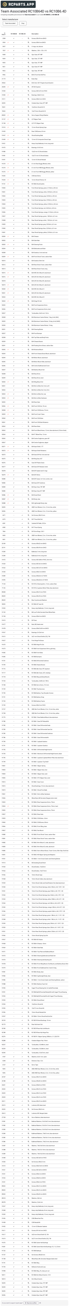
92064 (3, 434)
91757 (3, 709)
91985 (3, 980)
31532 (3, 1178)
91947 (3, 915)
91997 (3, 1016)
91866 (3, 826)
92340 (3, 1052)
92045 (3, 361)
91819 (3, 790)
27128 (3, 1117)
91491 (3, 159)
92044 (3, 357)
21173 (3, 79)
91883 (3, 846)
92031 (3, 329)
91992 (3, 996)
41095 (3, 580)
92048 (3, 374)
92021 (3, 293)
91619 (3, 1238)
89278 (3, 1202)
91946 (3, 911)
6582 (4, 527)
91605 (3, 176)
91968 (3, 943)
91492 (3, 1226)
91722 (3, 1250)
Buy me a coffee (30, 1303)
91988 (3, 984)
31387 (3, 1145)
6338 (4, 1061)
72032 (3, 111)
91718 (3, 677)
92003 (3, 244)
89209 (3, 596)
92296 (3, 1295)
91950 (3, 927)
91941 (3, 891)
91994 (3, 1004)
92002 (3, 240)
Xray (23, 23)
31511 (3, 99)
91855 (3, 810)
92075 (3, 458)
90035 (3, 604)
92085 (3, 491)
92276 (3, 1036)
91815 (3, 786)
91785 (3, 733)
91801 (3, 766)
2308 (4, 38)
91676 (3, 1242)
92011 (3, 1275)
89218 (3, 1198)
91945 (3, 907)
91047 (3, 1206)
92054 (3, 398)
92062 (3, 426)
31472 (3, 559)
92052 (3, 390)
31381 (3, 1121)
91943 (3, 899)
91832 (3, 196)
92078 (3, 471)
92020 (3, 289)
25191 (3, 547)
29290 (3, 87)
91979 (3, 968)
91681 (3, 1246)
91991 (3, 992)
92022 (3, 297)
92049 (3, 378)
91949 (3, 923)
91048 (3, 1210)
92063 (3, 430)
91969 (3, 947)
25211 (3, 1101)
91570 (3, 163)
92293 (3, 1283)
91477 (3, 624)
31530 (3, 572)
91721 (3, 184)
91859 (3, 818)
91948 (3, 919)
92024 (3, 301)
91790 (3, 741)
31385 (3, 1137)
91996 (3, 1012)
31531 (3, 1174)
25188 (3, 1081)
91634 (3, 180)
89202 (3, 1186)
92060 (3, 418)
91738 (3, 1259)
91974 (3, 959)
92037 (3, 333)
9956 (4, 75)
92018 (3, 281)
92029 (3, 321)
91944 (3, 903)
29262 (3, 83)
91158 (3, 616)
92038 (3, 337)
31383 (3, 1129)
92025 (3, 305)
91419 (3, 620)
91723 (3, 681)
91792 (3, 749)
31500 (3, 1162)
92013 (3, 268)
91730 (3, 693)
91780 (3, 721)
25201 (3, 1085)
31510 (3, 1166)
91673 (3, 648)
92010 (3, 260)
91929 (3, 883)
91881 (3, 838)
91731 (3, 697)
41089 (3, 576)
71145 (3, 588)
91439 (3, 131)
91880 (3, 834)
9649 (4, 58)
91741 (3, 1263)
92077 (3, 466)
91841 (3, 232)
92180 (3, 1028)
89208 (3, 592)
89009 (3, 115)
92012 (3, 264)
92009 (3, 256)
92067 (3, 442)
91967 (3, 939)
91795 (3, 757)
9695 (4, 1069)
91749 (3, 705)
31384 (3, 1133)
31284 (3, 555)
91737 (3, 1254)
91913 (3, 862)
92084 (3, 487)
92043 (3, 353)
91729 (3, 689)
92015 (3, 273)
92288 (3, 1040)
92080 (3, 479)
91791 (3, 745)
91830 (3, 188)
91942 (3, 895)
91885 (3, 850)
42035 (3, 103)
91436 (3, 1218)
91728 (3, 685)
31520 (3, 563)
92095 (3, 507)
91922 (3, 871)
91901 (3, 858)
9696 (4, 1073)
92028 (3, 317)
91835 (3, 208)
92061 (3, 422)
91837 (3, 216)
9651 (4, 66)
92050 (3, 382)
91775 (3, 717)
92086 (3, 495)
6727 (4, 1065)
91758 (3, 713)
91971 (3, 951)
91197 (3, 119)
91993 (3, 1000)
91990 (3, 988)
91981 (3, 972)
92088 (3, 503)
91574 (3, 167)
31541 (3, 1182)
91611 (3, 1230)
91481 (3, 155)
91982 (3, 976)
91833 (3, 200)
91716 (3, 669)
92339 (3, 1048)
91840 (3, 228)
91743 (3, 1267)
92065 (3, 438)
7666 (4, 531)
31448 (3, 1157)
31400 (3, 95)
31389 (3, 1153)
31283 (3, 551)
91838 (3, 220)
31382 (3, 1125)
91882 (3, 842)
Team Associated (10, 23)
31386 (3, 1141)
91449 (3, 139)
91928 (3, 879)
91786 (3, 737)
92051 (3, 386)
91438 (3, 1222)
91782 (3, 725)
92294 (3, 1287)
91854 (3, 806)
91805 (3, 778)
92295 (3, 1291)
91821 (3, 794)
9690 (4, 535)
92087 (3, 499)
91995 (3, 1008)
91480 (3, 151)
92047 (3, 370)
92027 (3, 313)
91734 (3, 701)
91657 (3, 640)
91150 (3, 612)
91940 (3, 887)
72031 (3, 107)
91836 (3, 212)
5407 (4, 46)
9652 (4, 70)
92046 (3, 365)
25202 (3, 1089)
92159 (3, 1020)
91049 (3, 1214)
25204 (3, 1097)
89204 (3, 1194)
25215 (3, 1105)
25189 (3, 543)
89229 (3, 600)
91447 (3, 135)
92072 (3, 450)
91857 (3, 814)
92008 (3, 252)
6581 (4, 523)
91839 (3, 224)
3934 (4, 42)
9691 (4, 539)
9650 (4, 62)
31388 (3, 1149)
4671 (4, 515)
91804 (3, 774)
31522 (3, 568)
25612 (3, 1113)
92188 (3, 1032)
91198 (3, 123)
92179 (3, 1024)
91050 (3, 608)
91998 (3, 1271)
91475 (3, 147)
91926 (3, 875)
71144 (3, 584)
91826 (3, 798)
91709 (3, 664)
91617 (3, 1234)
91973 (3, 955)
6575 (4, 519)
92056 (3, 406)
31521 (3, 1170)
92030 (3, 325)
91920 (3, 867)
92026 (3, 309)
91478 (3, 628)
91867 (3, 830)
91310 (3, 127)
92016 (3, 277)
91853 (3, 802)
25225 (3, 1109)
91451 (3, 143)
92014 (3, 1279)
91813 (3, 782)
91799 (3, 761)
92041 (3, 345)
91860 (3, 822)
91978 (3, 964)
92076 (3, 462)
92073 (3, 454)
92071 (3, 446)
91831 (3, 192)
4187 (4, 1056)
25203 (3, 1093)
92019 (3, 285)
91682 (3, 652)
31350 (3, 91)
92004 (3, 248)
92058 (3, 410)
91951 (3, 931)
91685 (3, 656)
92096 (3, 511)
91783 (3, 729)
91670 (3, 644)
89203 (3, 1190)
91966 (3, 935)
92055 (3, 402)
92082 (3, 483)
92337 (3, 1044)
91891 (3, 854)
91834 (3, 204)
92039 (3, 341)
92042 (3, 349)
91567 (3, 632)
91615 (3, 636)
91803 (3, 770)
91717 (3, 673)
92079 (3, 475)
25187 (3, 1077)
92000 (3, 236)
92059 (3, 414)
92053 (3, 394)
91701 (3, 660)
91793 (3, 753)
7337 (4, 50)
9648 (4, 54)
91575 (3, 172)
